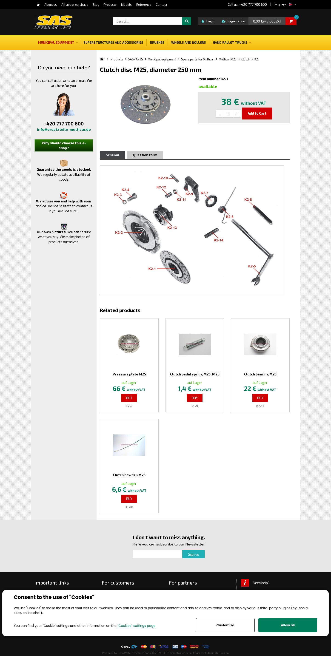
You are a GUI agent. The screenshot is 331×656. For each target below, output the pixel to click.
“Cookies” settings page (136, 625)
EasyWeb (124, 652)
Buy (129, 398)
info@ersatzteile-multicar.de (64, 129)
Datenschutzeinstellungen (211, 652)
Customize (225, 625)
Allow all (288, 625)
